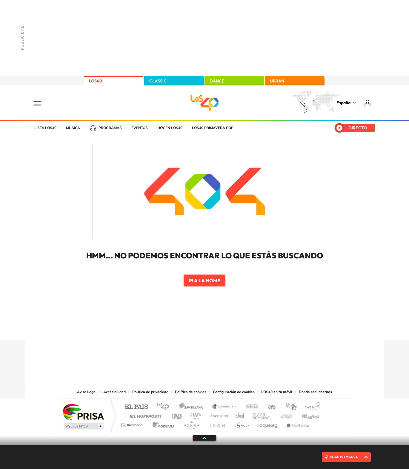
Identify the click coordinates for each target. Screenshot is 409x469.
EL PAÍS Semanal (262, 414)
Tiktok (180, 328)
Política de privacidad (150, 392)
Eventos (139, 127)
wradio (194, 414)
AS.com (269, 407)
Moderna (162, 423)
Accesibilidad (114, 392)
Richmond (132, 423)
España (343, 102)
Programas (110, 127)
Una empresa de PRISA (83, 411)
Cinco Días (217, 414)
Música (73, 127)
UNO (177, 414)
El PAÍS (136, 407)
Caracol (310, 407)
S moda (242, 423)
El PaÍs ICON (217, 423)
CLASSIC (158, 81)
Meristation (297, 423)
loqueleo (268, 423)
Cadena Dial (240, 414)
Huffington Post (144, 414)
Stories (240, 328)
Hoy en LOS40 (169, 127)
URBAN (277, 81)
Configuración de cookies (234, 392)
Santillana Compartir (224, 407)
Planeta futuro (283, 414)
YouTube (192, 328)
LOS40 (95, 81)
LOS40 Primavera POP (212, 127)
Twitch (228, 328)
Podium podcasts (191, 423)
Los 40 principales (165, 407)
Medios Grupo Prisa (83, 426)
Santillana (193, 407)
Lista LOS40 (45, 127)
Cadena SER (250, 407)
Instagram (168, 328)
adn (289, 407)
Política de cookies (190, 392)
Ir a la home (204, 280)
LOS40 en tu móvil (276, 392)
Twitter (204, 328)
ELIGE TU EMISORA (344, 457)
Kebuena (305, 414)
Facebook (216, 328)
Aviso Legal (87, 392)
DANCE (217, 81)
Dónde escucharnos (315, 392)
